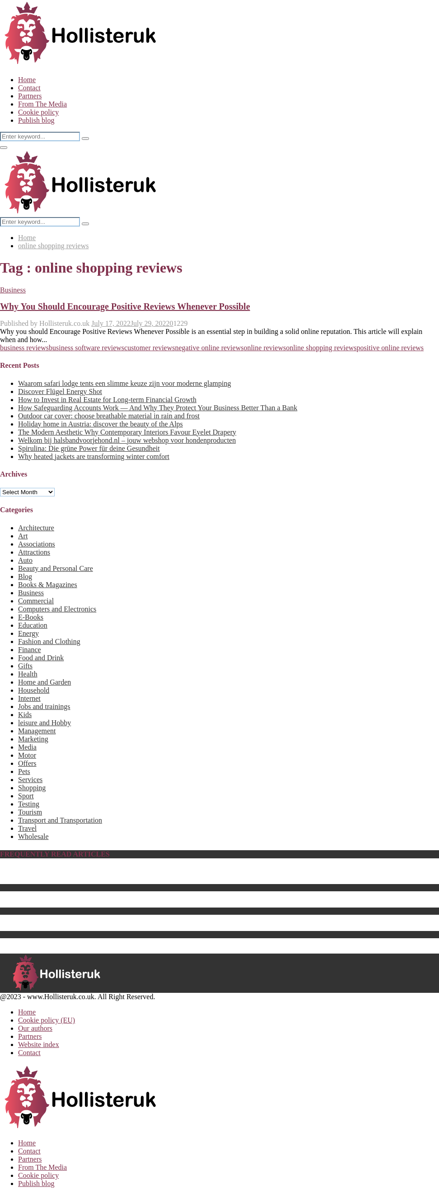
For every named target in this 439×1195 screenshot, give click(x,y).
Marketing (33, 739)
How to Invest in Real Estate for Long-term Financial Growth (107, 399)
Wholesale (33, 836)
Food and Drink (41, 658)
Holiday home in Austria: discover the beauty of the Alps (100, 424)
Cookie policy (38, 112)
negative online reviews (209, 348)
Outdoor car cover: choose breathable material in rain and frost (109, 416)
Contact (29, 88)
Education (32, 625)
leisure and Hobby (44, 723)
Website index (38, 1044)
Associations (36, 544)
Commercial (36, 601)
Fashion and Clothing (49, 641)
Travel (27, 828)
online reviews (264, 348)
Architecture (36, 528)
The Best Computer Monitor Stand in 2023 (80, 942)
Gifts (25, 666)
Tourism (30, 812)
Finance (29, 649)
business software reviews (86, 348)
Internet (29, 698)
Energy (28, 633)
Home (27, 79)
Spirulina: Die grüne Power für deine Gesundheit (89, 448)
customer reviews (149, 348)
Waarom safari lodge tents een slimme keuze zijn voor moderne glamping (124, 383)
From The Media (42, 104)
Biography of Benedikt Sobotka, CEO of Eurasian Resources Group (116, 871)
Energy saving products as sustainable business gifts (93, 918)
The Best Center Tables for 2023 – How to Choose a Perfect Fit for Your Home (132, 903)
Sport (26, 796)
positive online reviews (390, 348)
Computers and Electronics (57, 609)
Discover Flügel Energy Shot (60, 391)
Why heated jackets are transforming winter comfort (93, 456)
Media (27, 747)
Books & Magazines (47, 584)
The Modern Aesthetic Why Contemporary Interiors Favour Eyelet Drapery (127, 432)
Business (13, 290)
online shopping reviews (321, 348)
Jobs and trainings (44, 706)
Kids (25, 714)
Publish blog (36, 120)
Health (27, 674)
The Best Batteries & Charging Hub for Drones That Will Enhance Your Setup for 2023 (144, 927)
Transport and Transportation (60, 820)
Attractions (34, 552)
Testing (28, 804)
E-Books (30, 617)
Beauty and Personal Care (55, 568)
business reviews (24, 348)
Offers (27, 763)
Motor (27, 755)
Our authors (35, 1028)
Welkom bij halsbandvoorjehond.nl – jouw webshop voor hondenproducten (127, 440)
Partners (30, 96)
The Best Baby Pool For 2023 (61, 880)
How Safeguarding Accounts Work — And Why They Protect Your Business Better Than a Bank (157, 408)
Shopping (32, 788)
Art (23, 536)
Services (30, 779)
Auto (25, 560)
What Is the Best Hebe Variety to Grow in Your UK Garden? (105, 895)
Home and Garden (44, 682)
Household (33, 690)
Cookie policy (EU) (46, 1020)
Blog (25, 576)
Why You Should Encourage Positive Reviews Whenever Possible (125, 306)
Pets (24, 771)
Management (37, 731)
